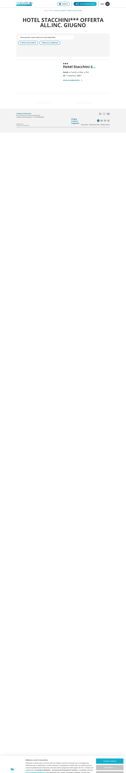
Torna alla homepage (49, 43)
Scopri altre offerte (28, 43)
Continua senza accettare (110, 758)
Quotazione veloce (85, 4)
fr (105, 120)
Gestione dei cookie (94, 124)
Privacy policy (84, 124)
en (101, 120)
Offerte (63, 4)
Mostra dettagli (30, 769)
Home (46, 10)
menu (105, 4)
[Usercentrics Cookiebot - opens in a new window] (12, 769)
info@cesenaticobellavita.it (35, 757)
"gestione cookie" (62, 764)
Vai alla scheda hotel (72, 80)
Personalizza (109, 752)
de (108, 120)
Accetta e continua (109, 745)
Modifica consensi (105, 124)
